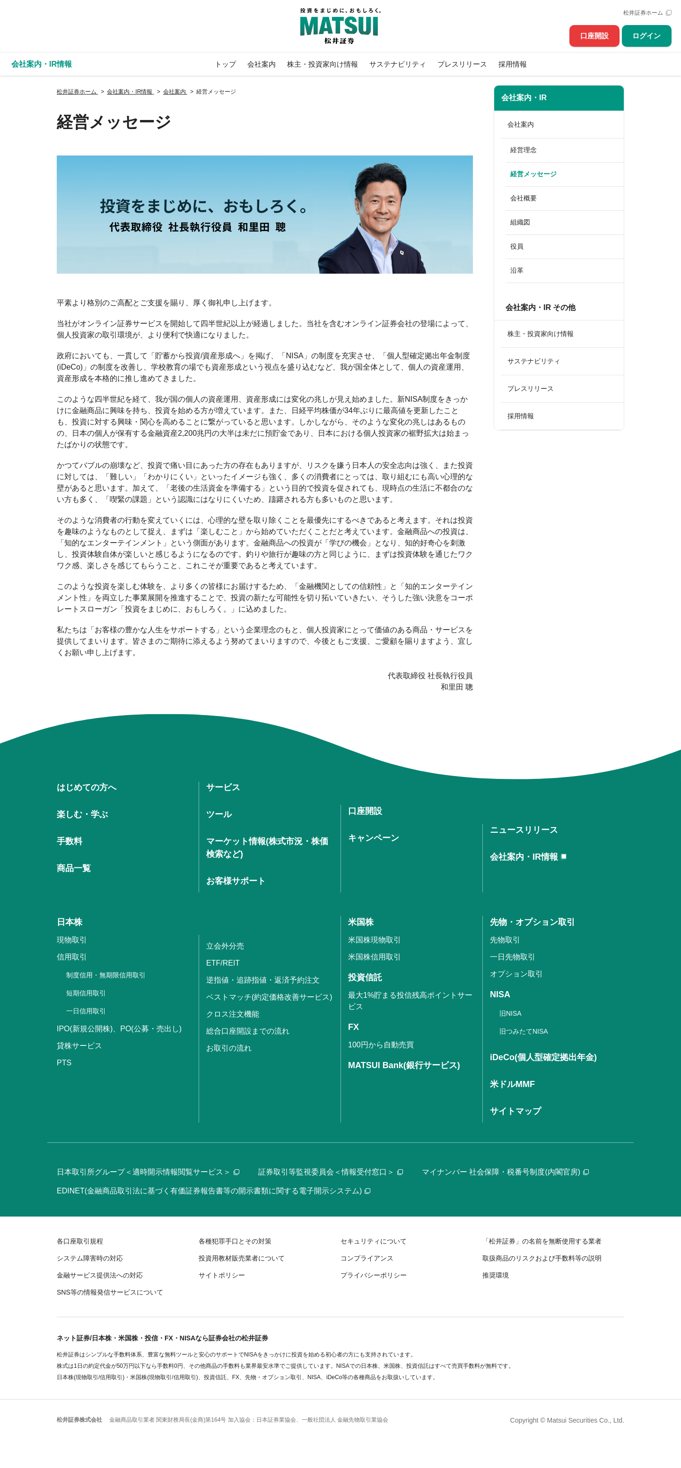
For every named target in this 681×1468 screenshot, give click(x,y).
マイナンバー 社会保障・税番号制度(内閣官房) (505, 1172)
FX (353, 1027)
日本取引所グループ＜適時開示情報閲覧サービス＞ (148, 1172)
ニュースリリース (524, 830)
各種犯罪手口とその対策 (235, 1241)
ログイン (646, 36)
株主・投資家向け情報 (322, 64)
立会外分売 (225, 946)
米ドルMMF (512, 1084)
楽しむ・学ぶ (82, 814)
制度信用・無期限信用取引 (106, 975)
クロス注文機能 (232, 1014)
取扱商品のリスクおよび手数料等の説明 (542, 1258)
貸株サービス (79, 1046)
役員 (517, 246)
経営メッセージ (533, 174)
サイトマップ (515, 1111)
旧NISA (510, 1013)
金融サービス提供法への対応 (100, 1275)
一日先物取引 (512, 957)
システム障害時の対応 (90, 1258)
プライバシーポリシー (373, 1275)
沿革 (517, 270)
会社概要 (523, 198)
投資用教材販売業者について (242, 1258)
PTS (64, 1063)
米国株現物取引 (374, 940)
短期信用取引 (86, 993)
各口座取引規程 (80, 1241)
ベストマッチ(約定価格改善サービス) (269, 997)
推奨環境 (495, 1275)
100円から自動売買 (381, 1045)
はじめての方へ (86, 787)
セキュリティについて (373, 1241)
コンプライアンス (366, 1258)
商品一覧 (74, 868)
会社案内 (261, 64)
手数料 (69, 841)
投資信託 (365, 977)
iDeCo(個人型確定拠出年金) (543, 1057)
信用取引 (72, 957)
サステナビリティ (397, 64)
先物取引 (505, 940)
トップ (225, 64)
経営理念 (523, 150)
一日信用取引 (86, 1011)
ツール (219, 814)
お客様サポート (236, 881)
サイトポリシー (222, 1275)
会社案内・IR (524, 98)
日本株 (69, 922)
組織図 (520, 222)
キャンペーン (373, 838)
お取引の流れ (229, 1048)
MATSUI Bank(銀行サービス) (404, 1065)
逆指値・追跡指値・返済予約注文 (263, 980)
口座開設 (594, 36)
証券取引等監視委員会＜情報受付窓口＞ (330, 1172)
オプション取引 (516, 974)
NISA (500, 994)
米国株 (361, 922)
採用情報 (512, 64)
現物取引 (72, 940)
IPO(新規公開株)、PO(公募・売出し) (119, 1029)
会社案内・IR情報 (524, 857)
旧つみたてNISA (523, 1031)
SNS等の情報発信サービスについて (110, 1292)
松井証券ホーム (643, 12)
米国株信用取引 (374, 957)
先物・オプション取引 (532, 922)
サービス (223, 787)
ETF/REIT (223, 963)
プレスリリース (462, 64)
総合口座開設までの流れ (247, 1031)
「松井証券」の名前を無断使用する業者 (542, 1241)
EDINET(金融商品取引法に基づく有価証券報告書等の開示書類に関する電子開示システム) (213, 1191)
